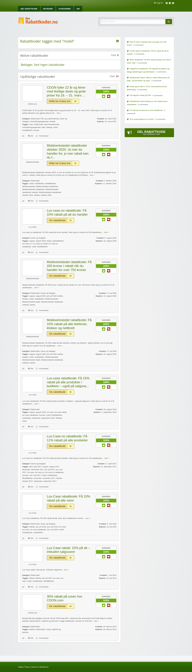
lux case (30, 472)
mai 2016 (54, 530)
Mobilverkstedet (32, 162)
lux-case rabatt (60, 412)
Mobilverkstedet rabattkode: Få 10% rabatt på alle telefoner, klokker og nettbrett (69, 324)
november (38, 478)
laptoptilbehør (58, 241)
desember (26, 470)
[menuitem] (29, 9)
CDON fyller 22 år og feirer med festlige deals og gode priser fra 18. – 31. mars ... (66, 91)
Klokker (25, 299)
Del (30, 136)
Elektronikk (35, 119)
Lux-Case (32, 227)
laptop (49, 241)
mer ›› (59, 113)
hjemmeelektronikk (51, 124)
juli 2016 (42, 527)
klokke (60, 296)
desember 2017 (37, 470)
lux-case (50, 412)
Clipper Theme (24, 667)
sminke (36, 130)
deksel (32, 578)
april (31, 467)
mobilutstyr (26, 418)
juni (57, 470)
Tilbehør (58, 418)
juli (48, 296)
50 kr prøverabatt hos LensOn (142, 119)
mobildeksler (52, 475)
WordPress (44, 667)
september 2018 (48, 418)
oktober (37, 195)
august (32, 241)
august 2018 (41, 412)
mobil (55, 127)
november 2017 (49, 478)
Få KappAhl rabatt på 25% (140, 95)
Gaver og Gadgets (38, 238)
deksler (32, 527)
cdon (31, 124)
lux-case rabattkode (30, 415)
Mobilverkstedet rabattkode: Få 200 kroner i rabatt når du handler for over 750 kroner (69, 266)
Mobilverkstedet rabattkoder (33, 189)
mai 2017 (37, 475)
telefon (32, 305)
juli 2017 (51, 470)
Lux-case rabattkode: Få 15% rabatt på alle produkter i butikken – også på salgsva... (68, 382)
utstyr (24, 421)
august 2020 (41, 241)
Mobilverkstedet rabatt (31, 302)
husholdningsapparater (31, 127)
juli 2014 (48, 578)
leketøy (49, 127)
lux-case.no (27, 244)
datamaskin (40, 629)
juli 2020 (53, 296)
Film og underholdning (50, 119)
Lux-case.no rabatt (40, 244)
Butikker (48, 9)
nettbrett (25, 305)
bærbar (32, 629)
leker (43, 127)
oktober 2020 (46, 195)
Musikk (52, 121)
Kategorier (65, 9)
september (36, 418)
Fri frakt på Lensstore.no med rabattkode (146, 110)
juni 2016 (54, 527)
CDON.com (32, 104)
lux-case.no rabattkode (54, 472)
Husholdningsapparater (39, 121)
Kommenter (42, 136)
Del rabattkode (29, 9)
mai (30, 475)
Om (78, 9)
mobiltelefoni (27, 130)
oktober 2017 (27, 481)
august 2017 (54, 467)
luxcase (42, 415)
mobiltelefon (39, 184)
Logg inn (158, 3)
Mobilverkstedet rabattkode (47, 186)
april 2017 (38, 467)
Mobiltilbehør (50, 184)
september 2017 (49, 481)
